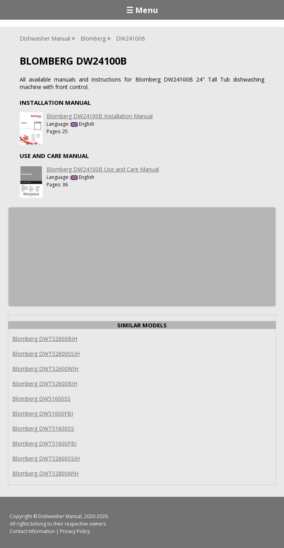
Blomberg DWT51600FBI (44, 443)
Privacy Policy (75, 531)
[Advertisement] (68, 257)
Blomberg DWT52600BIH (44, 338)
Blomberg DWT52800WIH (45, 473)
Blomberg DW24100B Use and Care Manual (103, 169)
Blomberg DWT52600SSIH (46, 353)
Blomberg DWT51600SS (43, 428)
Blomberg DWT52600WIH (45, 368)
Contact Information (32, 531)
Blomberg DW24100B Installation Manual (100, 116)
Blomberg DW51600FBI (42, 413)
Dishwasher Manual (60, 516)
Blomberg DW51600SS (41, 398)
